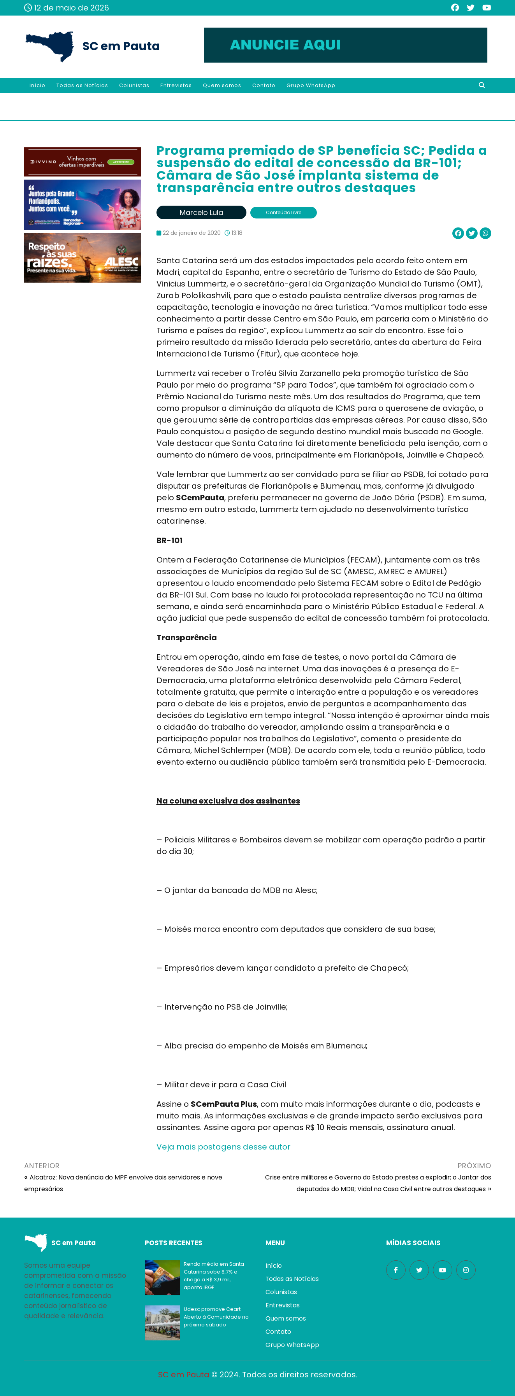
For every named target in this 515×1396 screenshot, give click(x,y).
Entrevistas (176, 85)
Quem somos (222, 85)
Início (38, 85)
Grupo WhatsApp (311, 85)
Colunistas (134, 85)
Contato (264, 85)
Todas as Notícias (82, 85)
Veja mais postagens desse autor (223, 1146)
